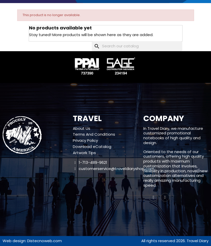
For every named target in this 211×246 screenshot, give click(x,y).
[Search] (137, 46)
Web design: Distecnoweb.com (32, 240)
